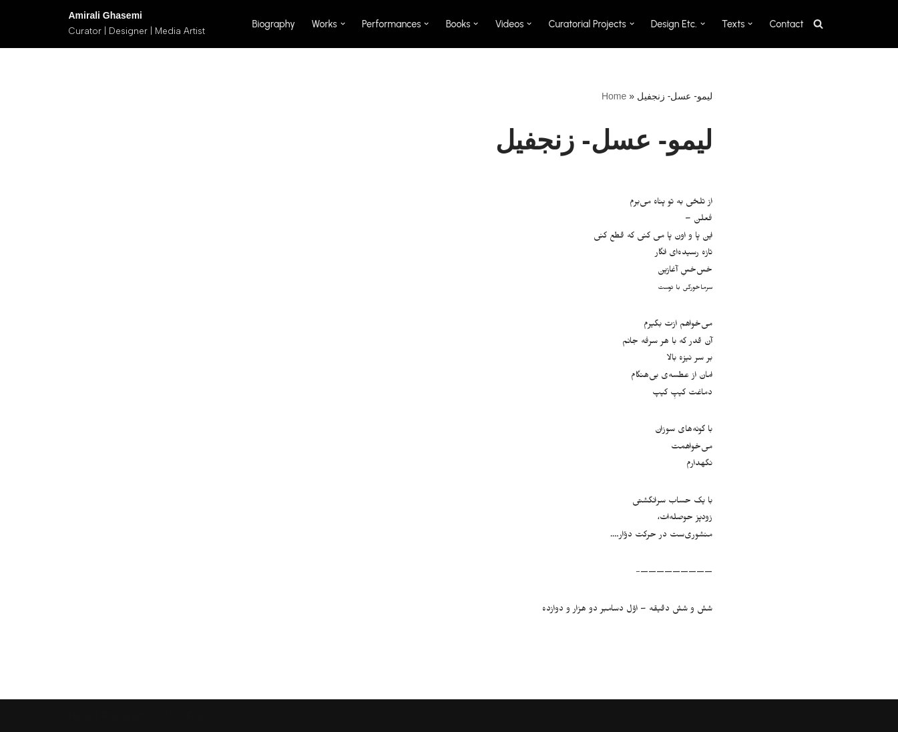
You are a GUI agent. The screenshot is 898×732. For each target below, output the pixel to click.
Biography (273, 24)
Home (614, 96)
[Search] (818, 24)
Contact (787, 24)
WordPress (188, 715)
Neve (81, 715)
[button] (343, 23)
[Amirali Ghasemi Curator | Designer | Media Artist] (137, 24)
